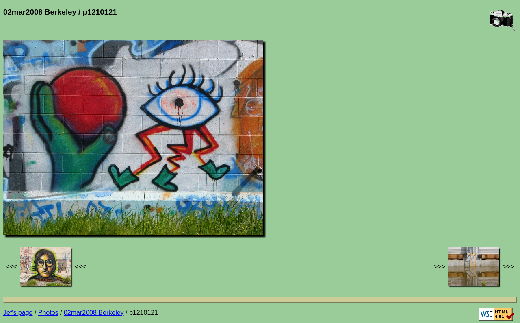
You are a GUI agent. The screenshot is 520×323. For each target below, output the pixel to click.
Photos (48, 312)
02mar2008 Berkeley (94, 312)
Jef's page (17, 312)
